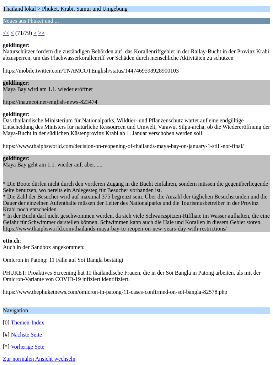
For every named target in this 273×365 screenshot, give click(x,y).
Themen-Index (27, 322)
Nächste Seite (26, 335)
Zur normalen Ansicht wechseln (39, 359)
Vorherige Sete (27, 347)
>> (41, 33)
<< (6, 33)
